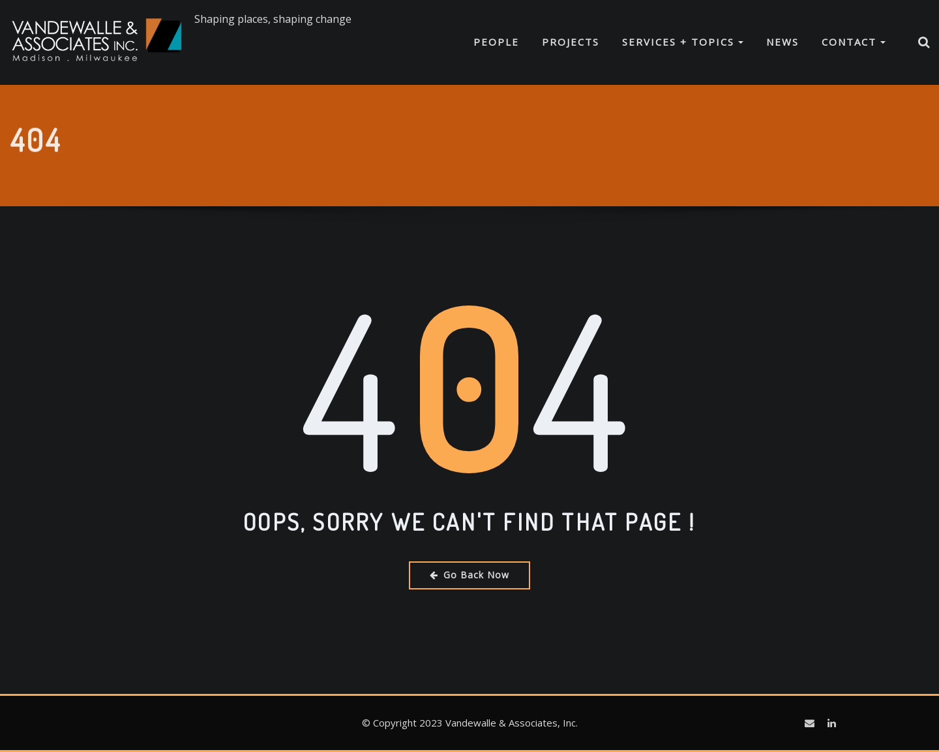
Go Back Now (469, 575)
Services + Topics (682, 41)
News (782, 41)
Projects (570, 41)
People (496, 41)
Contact (854, 41)
